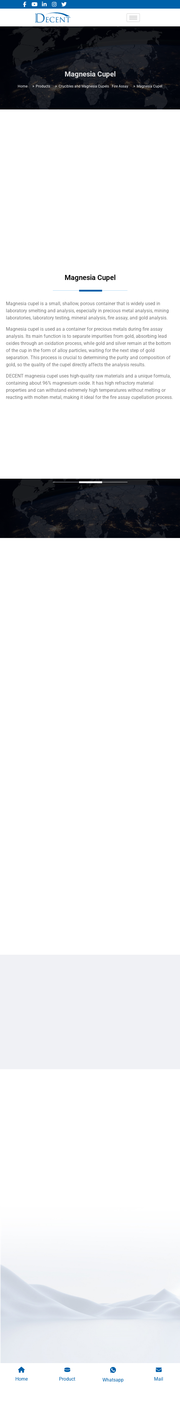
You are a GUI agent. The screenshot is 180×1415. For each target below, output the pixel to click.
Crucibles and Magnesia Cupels (84, 86)
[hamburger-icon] (133, 17)
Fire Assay (120, 86)
